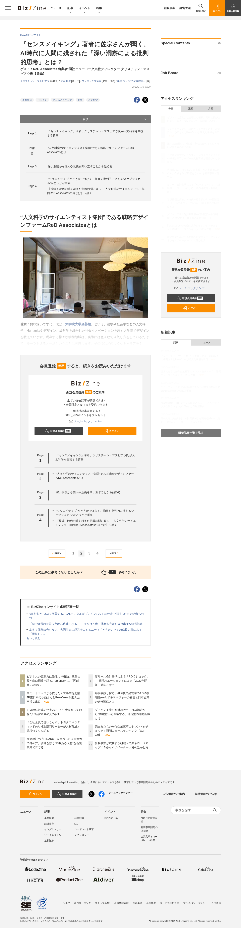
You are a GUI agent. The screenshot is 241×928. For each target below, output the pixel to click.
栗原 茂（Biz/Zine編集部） (131, 81)
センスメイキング (62, 99)
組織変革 (49, 823)
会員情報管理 (121, 903)
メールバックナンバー (85, 421)
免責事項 (137, 903)
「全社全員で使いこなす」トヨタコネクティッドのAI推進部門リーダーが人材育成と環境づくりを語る (53, 726)
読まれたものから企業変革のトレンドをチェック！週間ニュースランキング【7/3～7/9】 (121, 731)
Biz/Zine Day (111, 818)
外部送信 (216, 903)
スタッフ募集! (102, 903)
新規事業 (169, 8)
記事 (70, 8)
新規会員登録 (58, 431)
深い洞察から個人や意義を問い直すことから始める (80, 166)
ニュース (55, 8)
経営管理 (185, 8)
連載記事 (49, 840)
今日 (170, 108)
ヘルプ (66, 903)
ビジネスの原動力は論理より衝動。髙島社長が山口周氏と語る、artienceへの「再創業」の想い (53, 681)
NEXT (115, 553)
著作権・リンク (82, 903)
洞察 (80, 99)
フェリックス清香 (92, 81)
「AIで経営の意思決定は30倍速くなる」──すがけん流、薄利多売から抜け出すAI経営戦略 (86, 623)
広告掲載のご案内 (174, 794)
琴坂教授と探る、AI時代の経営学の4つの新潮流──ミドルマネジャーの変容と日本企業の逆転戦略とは (122, 697)
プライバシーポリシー (195, 903)
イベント (84, 8)
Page (32, 133)
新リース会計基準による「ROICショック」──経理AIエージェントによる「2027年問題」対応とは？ (122, 681)
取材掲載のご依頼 (206, 794)
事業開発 (27, 99)
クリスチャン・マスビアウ (35, 81)
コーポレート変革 (84, 829)
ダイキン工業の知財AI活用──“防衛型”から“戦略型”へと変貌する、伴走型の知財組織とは (122, 714)
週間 (190, 108)
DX (76, 823)
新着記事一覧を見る (190, 432)
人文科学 (93, 99)
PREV (56, 553)
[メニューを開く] (8, 8)
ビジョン (42, 99)
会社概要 (151, 903)
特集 (99, 8)
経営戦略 (79, 818)
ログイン (111, 431)
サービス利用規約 (169, 903)
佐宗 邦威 (65, 81)
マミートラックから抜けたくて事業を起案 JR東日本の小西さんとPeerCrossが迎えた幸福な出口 (55, 697)
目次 (115, 119)
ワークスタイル (52, 835)
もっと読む (33, 638)
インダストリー (52, 829)
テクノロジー (81, 835)
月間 (210, 108)
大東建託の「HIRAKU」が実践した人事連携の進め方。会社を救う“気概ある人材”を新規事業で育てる (54, 743)
